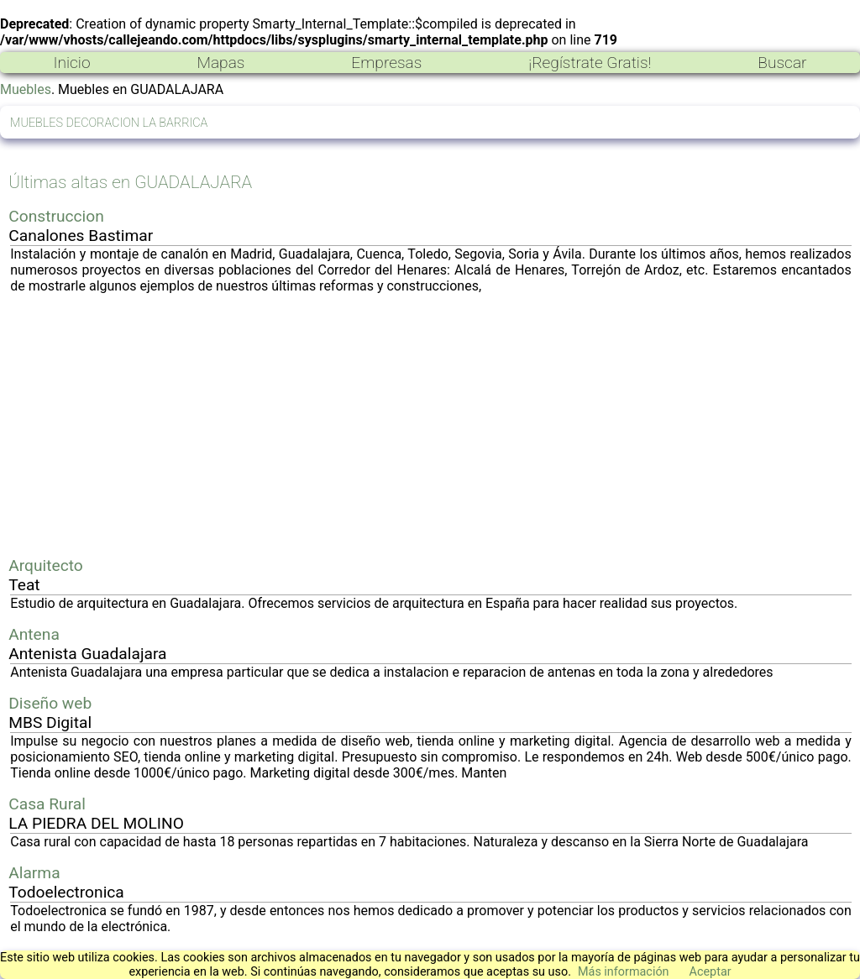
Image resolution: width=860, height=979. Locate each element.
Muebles (25, 89)
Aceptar (711, 972)
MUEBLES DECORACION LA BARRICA (108, 123)
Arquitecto (45, 565)
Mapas (220, 62)
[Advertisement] (431, 424)
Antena (34, 634)
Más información (623, 972)
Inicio (71, 62)
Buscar (782, 62)
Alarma (34, 872)
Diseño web (50, 703)
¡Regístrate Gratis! (589, 62)
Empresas (386, 62)
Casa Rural (47, 804)
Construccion (56, 216)
